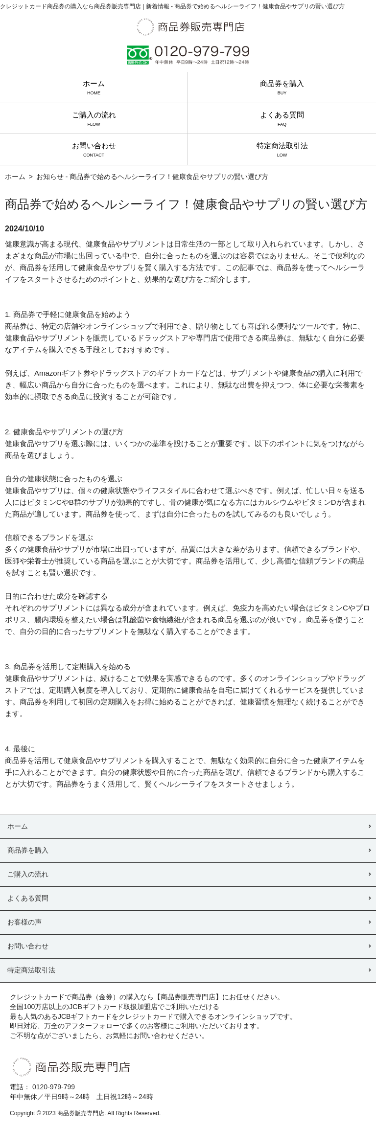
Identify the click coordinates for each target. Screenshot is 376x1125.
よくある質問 (282, 119)
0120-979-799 (53, 1087)
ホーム (94, 87)
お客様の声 (24, 922)
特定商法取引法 (282, 149)
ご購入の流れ (94, 119)
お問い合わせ (94, 149)
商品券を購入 (282, 87)
